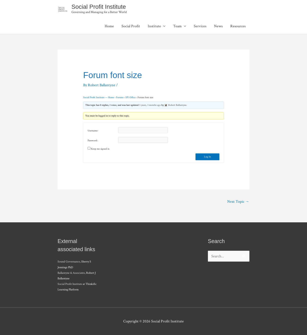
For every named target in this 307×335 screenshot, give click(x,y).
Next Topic (238, 201)
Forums (119, 97)
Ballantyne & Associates (71, 273)
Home (109, 26)
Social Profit (131, 26)
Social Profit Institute (98, 6)
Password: (93, 140)
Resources (238, 26)
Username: (93, 130)
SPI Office (130, 97)
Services (200, 26)
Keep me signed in (100, 148)
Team (177, 26)
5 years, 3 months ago (150, 105)
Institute (154, 26)
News (218, 26)
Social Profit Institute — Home (98, 97)
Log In (207, 156)
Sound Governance (69, 261)
